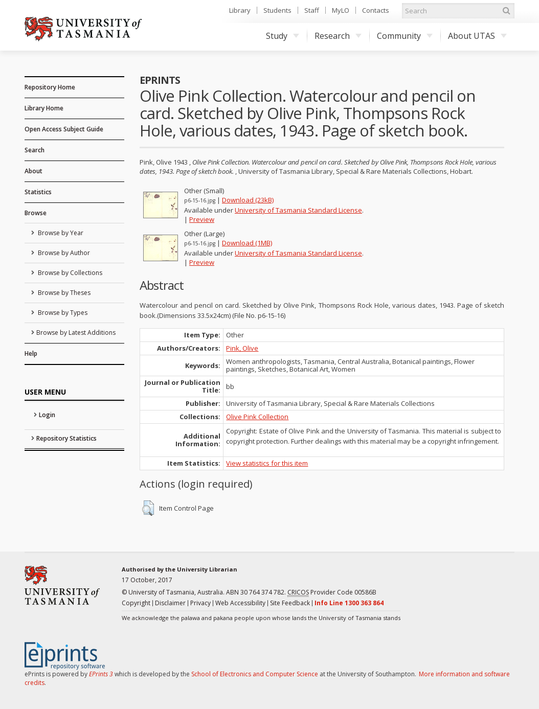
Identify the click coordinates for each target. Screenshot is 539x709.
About (33, 171)
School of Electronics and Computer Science (254, 674)
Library (240, 10)
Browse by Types (61, 312)
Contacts (375, 10)
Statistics (38, 192)
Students (277, 10)
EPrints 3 (101, 674)
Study (282, 35)
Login (47, 414)
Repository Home (50, 87)
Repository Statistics (66, 438)
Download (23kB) (248, 199)
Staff (311, 10)
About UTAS (477, 35)
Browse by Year (59, 232)
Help (31, 353)
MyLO (340, 10)
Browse (36, 213)
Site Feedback (290, 603)
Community (405, 35)
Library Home (44, 108)
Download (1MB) (247, 242)
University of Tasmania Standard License (298, 210)
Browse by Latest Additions (76, 332)
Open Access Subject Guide (64, 129)
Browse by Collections (69, 272)
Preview (201, 219)
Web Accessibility (240, 603)
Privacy (200, 603)
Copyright (136, 603)
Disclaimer (170, 603)
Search (34, 150)
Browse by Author (63, 252)
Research (338, 35)
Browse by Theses (63, 292)
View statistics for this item (267, 463)
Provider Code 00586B (331, 592)
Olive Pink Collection (257, 416)
